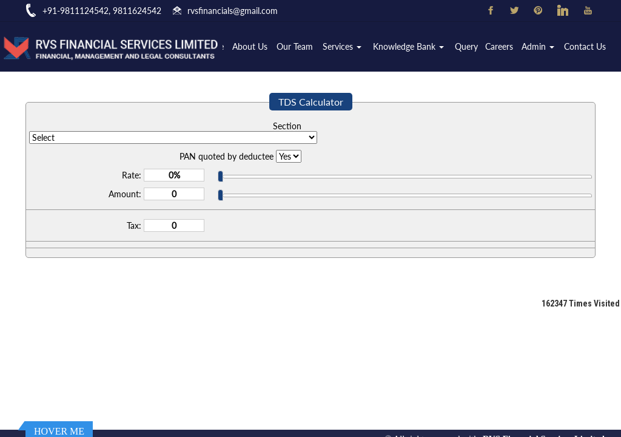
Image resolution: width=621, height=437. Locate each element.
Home (213, 46)
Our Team (295, 46)
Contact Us (585, 46)
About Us (250, 46)
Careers (500, 46)
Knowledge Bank (409, 46)
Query (466, 46)
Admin (538, 46)
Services (342, 46)
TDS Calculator (310, 101)
